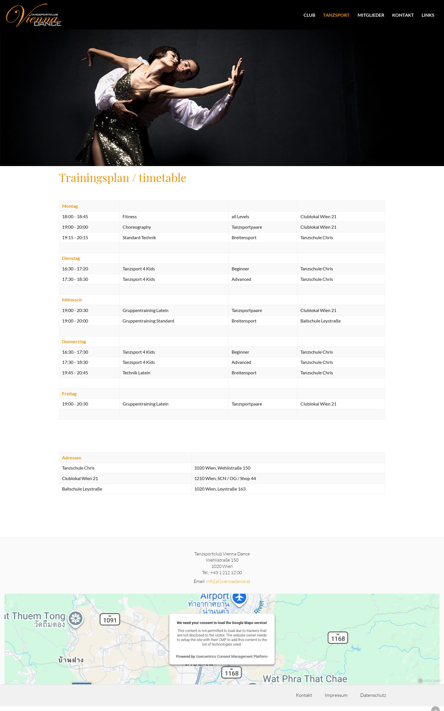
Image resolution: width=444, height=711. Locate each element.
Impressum (327, 700)
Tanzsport (336, 15)
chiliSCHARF (432, 685)
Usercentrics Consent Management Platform (232, 661)
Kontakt (403, 15)
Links (428, 15)
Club (309, 15)
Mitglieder (370, 15)
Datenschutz (373, 700)
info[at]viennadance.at (228, 585)
